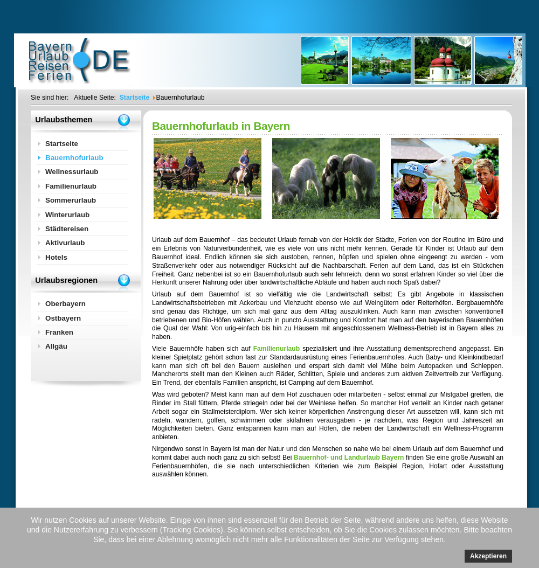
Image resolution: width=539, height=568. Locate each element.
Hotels (56, 257)
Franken (59, 332)
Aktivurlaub (65, 243)
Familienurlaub (276, 348)
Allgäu (56, 346)
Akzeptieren (488, 556)
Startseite (61, 144)
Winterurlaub (67, 215)
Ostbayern (63, 318)
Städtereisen (66, 229)
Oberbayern (65, 304)
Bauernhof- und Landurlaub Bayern (349, 457)
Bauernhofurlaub (74, 158)
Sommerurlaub (70, 200)
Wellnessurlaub (72, 172)
